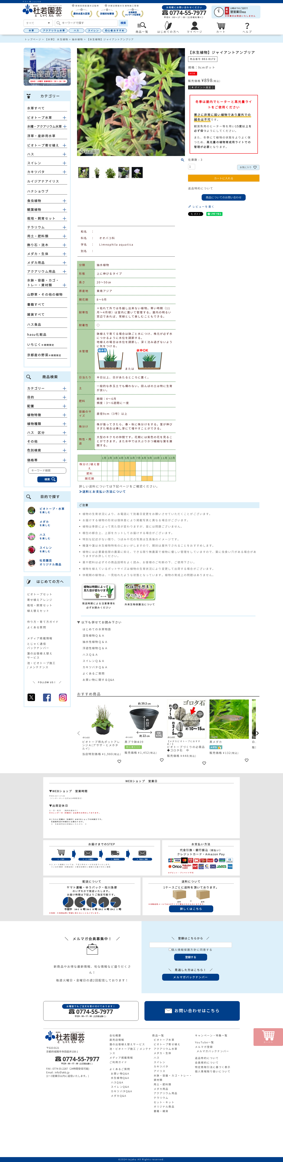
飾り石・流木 (38, 245)
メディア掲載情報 (39, 638)
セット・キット (164, 1102)
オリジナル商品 (164, 1106)
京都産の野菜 (38, 355)
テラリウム (36, 227)
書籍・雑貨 (161, 1111)
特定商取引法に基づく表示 (213, 1067)
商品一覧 (158, 1035)
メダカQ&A (118, 1096)
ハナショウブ (38, 191)
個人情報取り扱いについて (213, 1071)
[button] (79, 733)
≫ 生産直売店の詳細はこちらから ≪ (68, 824)
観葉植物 (34, 209)
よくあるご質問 (94, 673)
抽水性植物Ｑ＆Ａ (95, 642)
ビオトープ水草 (39, 118)
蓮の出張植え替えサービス (127, 1044)
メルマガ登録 (204, 1047)
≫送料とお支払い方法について (102, 492)
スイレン (93, 30)
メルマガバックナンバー (213, 1051)
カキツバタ (36, 172)
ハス (76, 30)
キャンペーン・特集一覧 (211, 1035)
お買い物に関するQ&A (98, 680)
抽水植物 (77, 39)
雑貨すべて (36, 314)
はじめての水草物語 (97, 629)
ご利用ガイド (118, 1062)
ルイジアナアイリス (43, 181)
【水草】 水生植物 (56, 39)
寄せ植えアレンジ (39, 600)
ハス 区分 (47, 432)
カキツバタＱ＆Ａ (95, 667)
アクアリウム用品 (41, 271)
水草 (31, 30)
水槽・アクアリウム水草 (44, 126)
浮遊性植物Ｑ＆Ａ (95, 648)
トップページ (33, 39)
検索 (123, 23)
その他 (47, 441)
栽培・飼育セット (41, 218)
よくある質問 (36, 627)
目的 (47, 397)
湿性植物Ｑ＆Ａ (94, 635)
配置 (47, 406)
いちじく (34, 344)
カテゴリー (47, 388)
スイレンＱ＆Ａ (94, 661)
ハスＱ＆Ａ (90, 654)
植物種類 (47, 423)
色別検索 (47, 450)
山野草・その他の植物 (45, 294)
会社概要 (115, 1035)
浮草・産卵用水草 (41, 136)
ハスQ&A (117, 1082)
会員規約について (207, 1062)
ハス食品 (34, 324)
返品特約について (200, 188)
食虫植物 (34, 201)
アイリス (159, 1071)
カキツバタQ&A (121, 1091)
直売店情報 (116, 1040)
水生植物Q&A (120, 1078)
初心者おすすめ (114, 30)
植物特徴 (47, 415)
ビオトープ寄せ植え (43, 145)
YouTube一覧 (204, 1042)
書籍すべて (36, 304)
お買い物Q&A (120, 1073)
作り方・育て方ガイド (43, 622)
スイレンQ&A (120, 1087)
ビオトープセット (39, 594)
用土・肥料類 (38, 236)
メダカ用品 (36, 263)
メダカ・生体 (38, 254)
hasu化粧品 (37, 334)
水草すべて (36, 108)
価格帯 (47, 460)
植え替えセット (38, 611)
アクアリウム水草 (54, 30)
